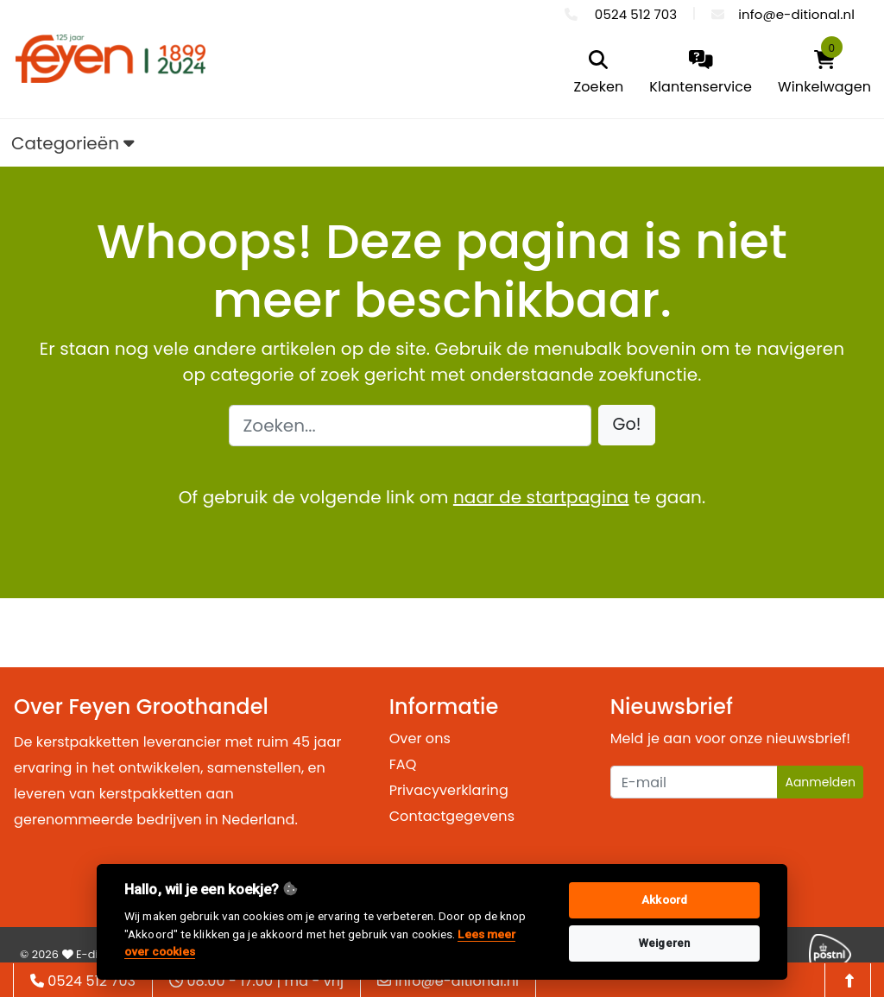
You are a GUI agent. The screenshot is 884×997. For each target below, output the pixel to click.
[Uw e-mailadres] (694, 782)
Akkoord (664, 899)
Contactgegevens (452, 816)
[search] (599, 74)
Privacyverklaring (448, 790)
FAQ (403, 764)
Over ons (420, 738)
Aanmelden (820, 782)
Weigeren (664, 943)
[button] (627, 425)
